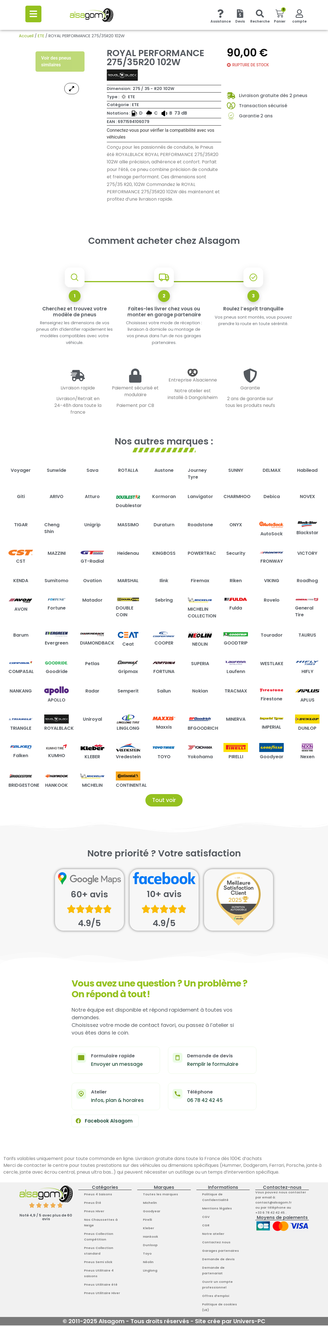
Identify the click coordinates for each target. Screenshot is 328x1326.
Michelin (150, 1203)
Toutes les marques (160, 1195)
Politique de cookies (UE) (219, 1308)
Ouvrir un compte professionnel (217, 1285)
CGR (205, 1226)
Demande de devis (218, 1259)
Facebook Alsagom (104, 1121)
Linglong (150, 1271)
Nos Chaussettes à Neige (101, 1223)
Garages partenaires (220, 1251)
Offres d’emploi (215, 1296)
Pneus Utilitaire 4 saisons (99, 1274)
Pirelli (147, 1220)
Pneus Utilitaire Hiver (102, 1293)
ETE (41, 36)
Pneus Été (92, 1203)
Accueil (26, 36)
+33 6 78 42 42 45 (270, 1213)
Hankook (150, 1237)
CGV (206, 1217)
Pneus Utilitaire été (101, 1285)
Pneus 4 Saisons (98, 1195)
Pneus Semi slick (98, 1262)
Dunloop (150, 1245)
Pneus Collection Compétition (98, 1237)
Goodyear (151, 1211)
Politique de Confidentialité (215, 1198)
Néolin (148, 1262)
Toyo (147, 1254)
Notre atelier (213, 1234)
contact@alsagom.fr (273, 1203)
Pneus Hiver (94, 1211)
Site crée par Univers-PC (230, 1322)
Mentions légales (217, 1209)
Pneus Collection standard (98, 1251)
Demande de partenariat (213, 1271)
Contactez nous (216, 1242)
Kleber (148, 1228)
